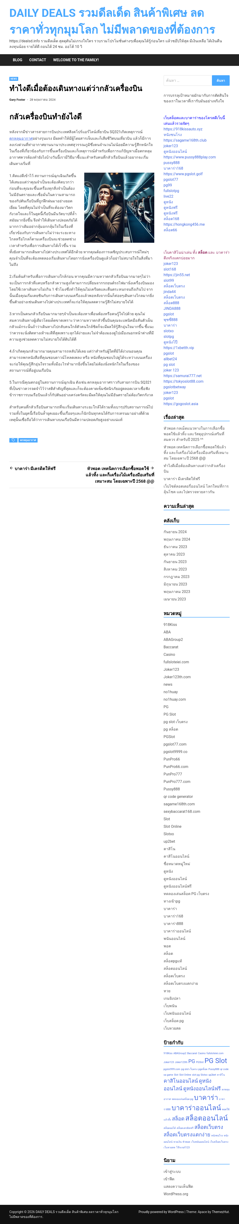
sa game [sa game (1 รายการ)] (168, 1074)
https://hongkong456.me (184, 224)
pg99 (168, 185)
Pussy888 (172, 789)
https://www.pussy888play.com (190, 157)
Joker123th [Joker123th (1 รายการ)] (181, 1062)
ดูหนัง (168, 202)
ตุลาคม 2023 (174, 554)
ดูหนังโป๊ (170, 342)
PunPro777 (173, 774)
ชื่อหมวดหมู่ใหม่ (177, 864)
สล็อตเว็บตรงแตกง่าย (181, 983)
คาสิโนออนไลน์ (176, 856)
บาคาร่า (170, 325)
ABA (167, 632)
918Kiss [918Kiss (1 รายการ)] (168, 1053)
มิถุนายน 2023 (175, 584)
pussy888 (172, 163)
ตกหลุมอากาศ (21, 138)
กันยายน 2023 (175, 562)
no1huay (171, 692)
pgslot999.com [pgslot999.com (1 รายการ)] (172, 1069)
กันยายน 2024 (175, 532)
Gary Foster (17, 99)
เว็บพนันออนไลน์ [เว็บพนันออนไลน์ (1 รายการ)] (200, 1141)
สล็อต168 (171, 219)
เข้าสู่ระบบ (172, 1171)
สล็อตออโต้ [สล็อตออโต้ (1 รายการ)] (170, 1128)
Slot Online (173, 826)
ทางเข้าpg (172, 901)
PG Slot (170, 714)
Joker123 (171, 669)
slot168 (170, 269)
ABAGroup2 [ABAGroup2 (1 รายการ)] (179, 1053)
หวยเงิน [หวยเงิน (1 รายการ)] (177, 1141)
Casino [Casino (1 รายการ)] (202, 1053)
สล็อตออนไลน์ (175, 968)
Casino (169, 654)
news (14, 79)
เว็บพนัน (170, 1006)
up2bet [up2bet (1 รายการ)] (212, 1074)
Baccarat (171, 647)
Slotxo (169, 834)
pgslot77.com (175, 744)
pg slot (169, 364)
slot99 (169, 280)
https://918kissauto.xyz (183, 129)
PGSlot (169, 737)
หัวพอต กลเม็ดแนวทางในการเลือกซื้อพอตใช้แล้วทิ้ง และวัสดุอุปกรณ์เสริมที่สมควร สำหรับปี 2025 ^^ (194, 434)
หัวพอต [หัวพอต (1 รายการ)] (186, 1141)
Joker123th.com (177, 677)
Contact (37, 60)
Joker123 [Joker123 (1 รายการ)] (169, 1062)
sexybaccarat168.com (182, 811)
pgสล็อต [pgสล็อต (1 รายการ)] (202, 1069)
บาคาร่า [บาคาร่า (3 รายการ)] (206, 1098)
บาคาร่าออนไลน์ (177, 931)
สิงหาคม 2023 (175, 569)
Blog (17, 60)
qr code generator (178, 796)
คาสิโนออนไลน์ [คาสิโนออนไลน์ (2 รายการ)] (181, 1081)
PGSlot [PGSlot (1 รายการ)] (200, 1062)
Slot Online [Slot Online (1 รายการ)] (185, 1074)
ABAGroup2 (173, 639)
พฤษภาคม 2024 (177, 539)
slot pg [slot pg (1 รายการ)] (196, 1074)
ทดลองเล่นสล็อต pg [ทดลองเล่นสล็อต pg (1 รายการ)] (182, 1099)
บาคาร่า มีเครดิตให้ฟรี (182, 479)
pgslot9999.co (175, 751)
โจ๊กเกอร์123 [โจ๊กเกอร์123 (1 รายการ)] (183, 1147)
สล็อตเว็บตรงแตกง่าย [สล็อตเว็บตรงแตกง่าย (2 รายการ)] (187, 1135)
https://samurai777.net (183, 376)
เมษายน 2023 (175, 599)
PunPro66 (172, 759)
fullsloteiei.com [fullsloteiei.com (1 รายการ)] (215, 1053)
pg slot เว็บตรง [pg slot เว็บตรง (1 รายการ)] (189, 1069)
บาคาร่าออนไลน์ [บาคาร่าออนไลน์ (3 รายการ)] (196, 1108)
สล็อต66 (170, 230)
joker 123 (171, 370)
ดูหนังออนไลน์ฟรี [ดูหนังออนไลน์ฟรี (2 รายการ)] (202, 1089)
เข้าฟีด (169, 1179)
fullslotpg (171, 191)
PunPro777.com (177, 781)
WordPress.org (176, 1194)
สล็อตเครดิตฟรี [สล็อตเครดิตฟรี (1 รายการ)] (185, 1128)
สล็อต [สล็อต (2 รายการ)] (178, 1119)
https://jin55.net (177, 275)
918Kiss (170, 624)
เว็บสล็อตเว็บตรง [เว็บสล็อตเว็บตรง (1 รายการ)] (219, 1141)
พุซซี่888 (171, 320)
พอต (167, 946)
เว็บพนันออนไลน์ (177, 1013)
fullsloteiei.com (176, 662)
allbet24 (170, 359)
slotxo (169, 331)
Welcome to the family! (76, 60)
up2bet (169, 841)
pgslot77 (171, 179)
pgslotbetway (175, 387)
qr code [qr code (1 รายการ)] (224, 1069)
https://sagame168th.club (185, 140)
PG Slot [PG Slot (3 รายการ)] (215, 1061)
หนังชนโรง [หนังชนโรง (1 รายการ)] (217, 1135)
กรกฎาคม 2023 (177, 577)
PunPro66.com (176, 766)
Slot (167, 819)
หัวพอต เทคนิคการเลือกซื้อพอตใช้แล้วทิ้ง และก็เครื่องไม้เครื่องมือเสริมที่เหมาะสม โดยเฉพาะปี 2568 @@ (196, 452)
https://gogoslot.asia (181, 404)
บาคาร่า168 (173, 168)
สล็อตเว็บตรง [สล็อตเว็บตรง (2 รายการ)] (208, 1127)
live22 (168, 196)
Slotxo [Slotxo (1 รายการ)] (203, 1074)
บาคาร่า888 (173, 923)
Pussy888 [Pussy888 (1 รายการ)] (213, 1069)
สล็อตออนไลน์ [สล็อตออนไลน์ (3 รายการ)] (206, 1118)
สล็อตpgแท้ (173, 961)
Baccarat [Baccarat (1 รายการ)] (192, 1053)
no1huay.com (175, 699)
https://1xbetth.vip (179, 348)
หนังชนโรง (173, 134)
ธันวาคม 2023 (175, 547)
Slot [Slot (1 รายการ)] (176, 1074)
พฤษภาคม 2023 (177, 591)
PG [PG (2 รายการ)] (191, 1061)
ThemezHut (220, 1212)
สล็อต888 (171, 303)
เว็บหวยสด (172, 1028)
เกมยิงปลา (172, 998)
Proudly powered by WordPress (162, 1212)
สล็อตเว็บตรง (174, 286)
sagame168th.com (179, 804)
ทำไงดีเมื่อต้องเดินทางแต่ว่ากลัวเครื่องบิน (194, 469)
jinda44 (170, 291)
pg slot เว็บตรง (176, 722)
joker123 (171, 146)
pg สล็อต (171, 729)
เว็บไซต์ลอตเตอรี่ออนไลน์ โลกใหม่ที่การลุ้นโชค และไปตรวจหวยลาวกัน (196, 489)
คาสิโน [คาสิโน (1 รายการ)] (221, 1074)
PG (166, 707)
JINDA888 (172, 308)
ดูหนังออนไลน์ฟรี (178, 886)
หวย (167, 991)
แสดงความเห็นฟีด (178, 1186)
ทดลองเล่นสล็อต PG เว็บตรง (186, 894)
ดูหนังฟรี (171, 207)
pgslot (169, 314)
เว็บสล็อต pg (174, 1021)
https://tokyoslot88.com (184, 381)
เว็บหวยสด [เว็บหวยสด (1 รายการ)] (169, 1147)
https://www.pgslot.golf (183, 174)
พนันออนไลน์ (174, 938)
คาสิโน (169, 849)
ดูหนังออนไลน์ (175, 151)
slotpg (169, 336)
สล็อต (168, 953)
